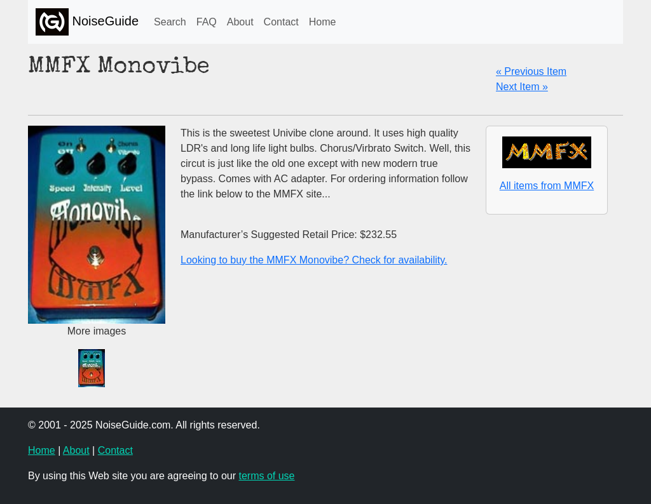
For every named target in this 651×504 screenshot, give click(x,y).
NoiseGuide (87, 22)
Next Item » (522, 86)
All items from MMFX (547, 185)
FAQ (206, 22)
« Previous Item (531, 71)
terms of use (266, 475)
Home (322, 22)
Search (170, 22)
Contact (281, 22)
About (240, 22)
